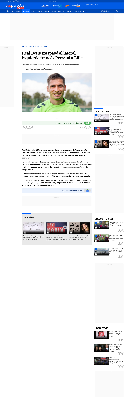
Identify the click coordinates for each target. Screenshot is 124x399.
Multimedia (61, 11)
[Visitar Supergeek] (108, 13)
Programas (69, 11)
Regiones (33, 11)
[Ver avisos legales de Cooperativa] (102, 13)
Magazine (18, 11)
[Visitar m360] (105, 13)
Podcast (53, 11)
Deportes (26, 11)
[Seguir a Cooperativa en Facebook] (13, 1)
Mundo (40, 11)
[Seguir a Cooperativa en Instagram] (18, 1)
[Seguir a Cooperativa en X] (16, 1)
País (12, 11)
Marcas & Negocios (81, 11)
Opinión (46, 11)
